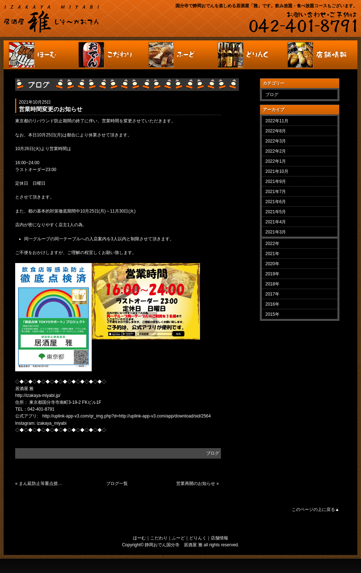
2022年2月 (275, 151)
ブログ (212, 453)
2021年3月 (275, 232)
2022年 (272, 243)
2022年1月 (275, 161)
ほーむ (139, 538)
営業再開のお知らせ (195, 483)
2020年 (272, 263)
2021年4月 (275, 221)
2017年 (272, 294)
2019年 (272, 273)
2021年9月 (275, 181)
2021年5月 (275, 211)
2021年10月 (276, 171)
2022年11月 (276, 120)
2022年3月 (275, 141)
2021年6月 (275, 201)
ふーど (178, 538)
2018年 (272, 283)
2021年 (272, 253)
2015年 (272, 314)
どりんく (197, 538)
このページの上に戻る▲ (315, 509)
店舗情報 (219, 538)
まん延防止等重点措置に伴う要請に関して (42, 483)
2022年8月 (275, 131)
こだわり (159, 538)
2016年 (272, 304)
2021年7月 (275, 191)
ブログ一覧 (117, 483)
